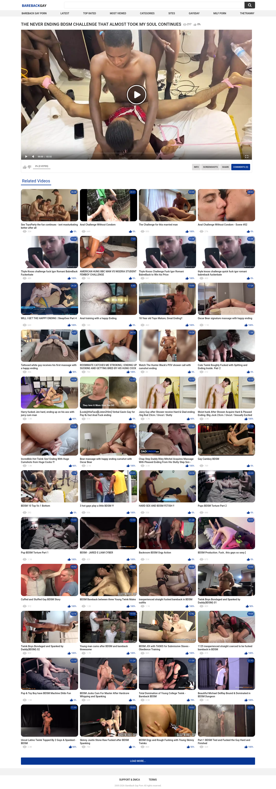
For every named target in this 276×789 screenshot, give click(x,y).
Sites (171, 13)
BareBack (34, 5)
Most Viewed (118, 13)
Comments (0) (240, 167)
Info (196, 167)
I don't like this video (29, 167)
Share (225, 167)
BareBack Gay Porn (134, 785)
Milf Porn (219, 13)
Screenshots (210, 167)
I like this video (25, 167)
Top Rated (89, 13)
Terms (153, 779)
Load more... (138, 761)
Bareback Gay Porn (34, 13)
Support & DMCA (129, 779)
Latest (65, 13)
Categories (147, 13)
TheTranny (247, 13)
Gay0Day (194, 13)
